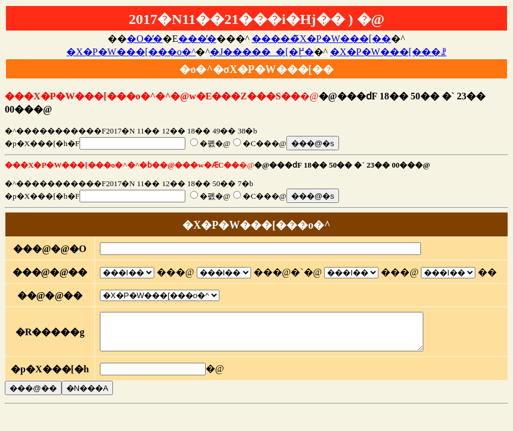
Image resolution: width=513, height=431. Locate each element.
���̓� (197, 39)
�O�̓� (145, 39)
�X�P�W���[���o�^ (131, 52)
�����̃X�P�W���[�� (321, 39)
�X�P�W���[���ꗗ (388, 52)
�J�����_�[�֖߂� (262, 52)
